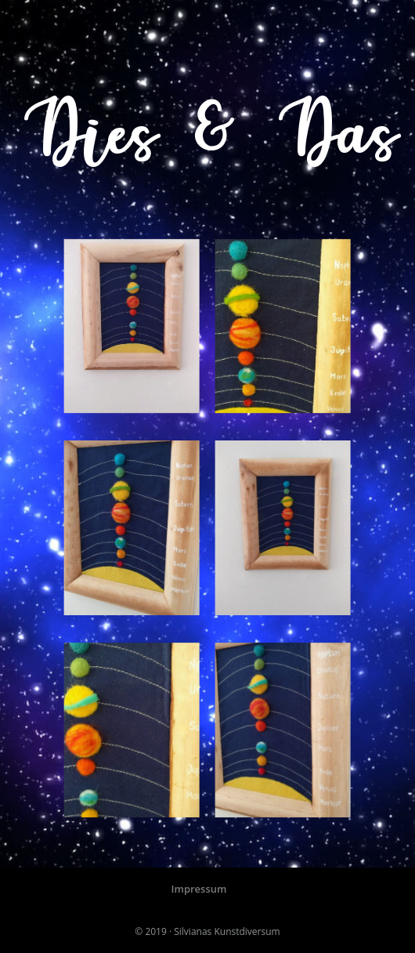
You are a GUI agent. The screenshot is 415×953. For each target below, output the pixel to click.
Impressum (199, 889)
